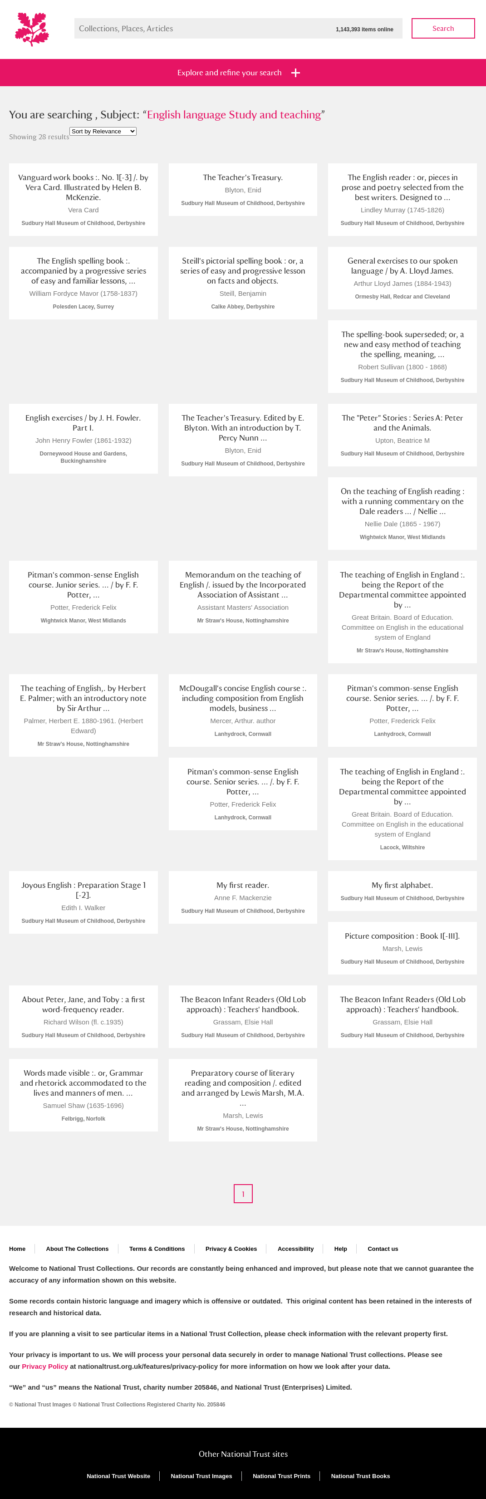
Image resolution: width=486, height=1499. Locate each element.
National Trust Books (360, 1476)
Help (340, 1248)
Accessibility (296, 1248)
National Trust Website (118, 1476)
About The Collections (77, 1248)
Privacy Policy (45, 1366)
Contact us (383, 1248)
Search (443, 28)
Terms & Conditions (157, 1248)
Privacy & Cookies (231, 1248)
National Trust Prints (281, 1476)
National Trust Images (201, 1476)
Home (17, 1248)
